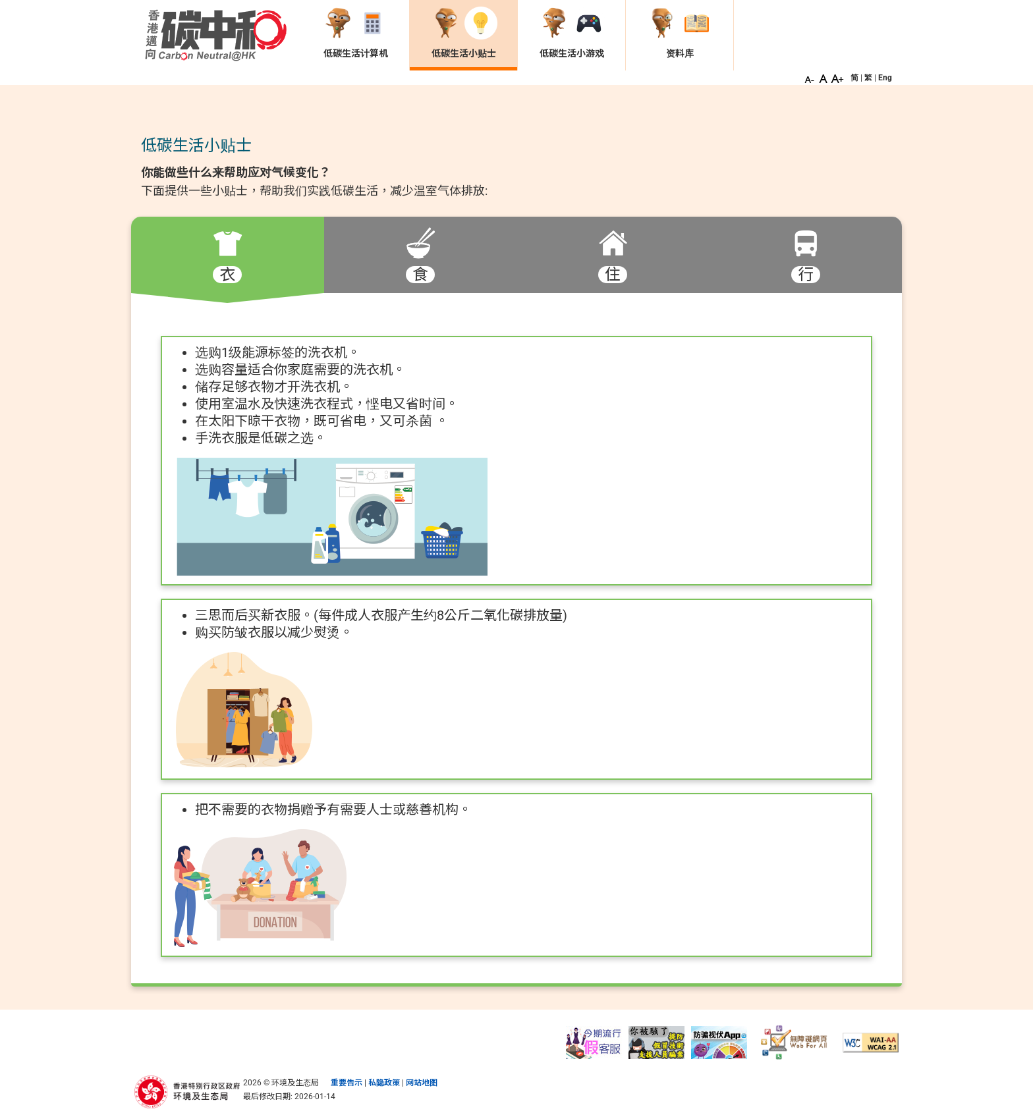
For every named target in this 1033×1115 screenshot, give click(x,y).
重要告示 (346, 1082)
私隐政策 (384, 1082)
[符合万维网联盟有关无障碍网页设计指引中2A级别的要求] (870, 1042)
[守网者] (719, 1042)
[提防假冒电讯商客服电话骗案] (594, 1042)
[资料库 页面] (679, 34)
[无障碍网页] (794, 1042)
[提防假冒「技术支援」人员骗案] (656, 1042)
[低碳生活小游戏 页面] (571, 34)
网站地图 (421, 1082)
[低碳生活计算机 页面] (355, 34)
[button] (809, 78)
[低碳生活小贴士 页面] (463, 34)
